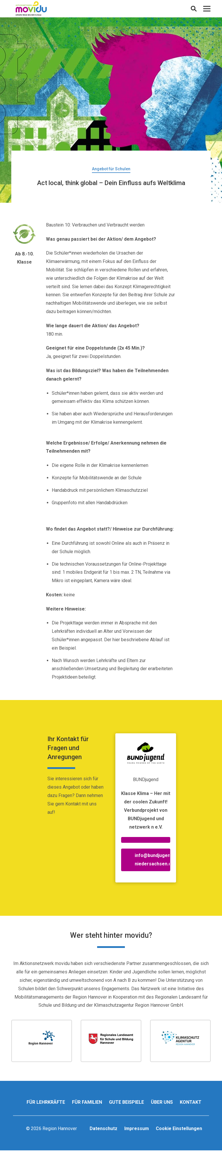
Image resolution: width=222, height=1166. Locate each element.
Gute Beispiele (126, 1102)
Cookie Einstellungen (179, 1128)
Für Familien (87, 1102)
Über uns (162, 1102)
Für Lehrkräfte (46, 1102)
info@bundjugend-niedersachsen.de (152, 860)
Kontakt (190, 1102)
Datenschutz (103, 1128)
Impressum (136, 1128)
